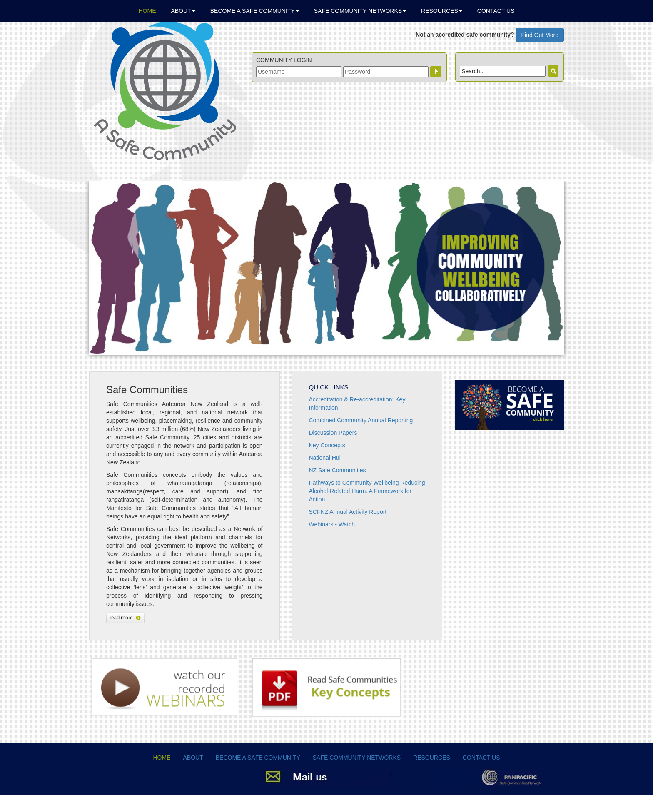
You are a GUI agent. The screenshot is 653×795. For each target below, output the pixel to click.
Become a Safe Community (254, 10)
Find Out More (539, 35)
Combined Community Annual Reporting (361, 420)
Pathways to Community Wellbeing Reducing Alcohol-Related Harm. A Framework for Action (367, 491)
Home (147, 10)
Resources (441, 10)
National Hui (325, 457)
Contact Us (496, 10)
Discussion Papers (333, 432)
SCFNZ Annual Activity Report (348, 511)
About (183, 10)
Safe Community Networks (360, 10)
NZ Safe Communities (337, 470)
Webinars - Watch (332, 524)
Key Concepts (327, 445)
